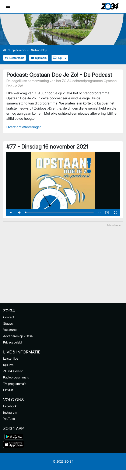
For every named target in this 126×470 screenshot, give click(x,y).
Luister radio (14, 58)
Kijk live (8, 365)
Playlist (8, 390)
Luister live (10, 358)
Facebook (10, 406)
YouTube (9, 418)
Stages (8, 323)
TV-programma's (14, 383)
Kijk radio (38, 58)
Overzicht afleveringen (24, 127)
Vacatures (10, 329)
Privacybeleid (12, 342)
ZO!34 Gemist (13, 371)
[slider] (59, 212)
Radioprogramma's (16, 377)
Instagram (10, 412)
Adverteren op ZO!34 (18, 336)
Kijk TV (60, 58)
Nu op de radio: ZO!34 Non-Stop (25, 50)
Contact (8, 317)
